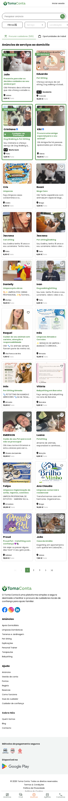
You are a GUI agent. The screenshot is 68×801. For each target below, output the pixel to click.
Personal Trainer (9, 647)
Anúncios (8, 619)
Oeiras (42, 154)
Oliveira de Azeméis (13, 453)
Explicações (7, 643)
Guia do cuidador (10, 699)
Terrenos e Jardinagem (13, 634)
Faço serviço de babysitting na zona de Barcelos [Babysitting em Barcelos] (50, 395)
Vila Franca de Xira (13, 353)
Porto (8, 154)
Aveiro (7, 203)
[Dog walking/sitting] (50, 271)
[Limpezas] (17, 173)
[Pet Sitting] (50, 60)
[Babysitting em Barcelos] (50, 373)
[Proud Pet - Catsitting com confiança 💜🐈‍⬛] (17, 523)
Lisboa (8, 95)
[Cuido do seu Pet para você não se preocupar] (17, 421)
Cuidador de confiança (13, 703)
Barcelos (42, 402)
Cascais (42, 96)
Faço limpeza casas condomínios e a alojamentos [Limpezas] (12, 196)
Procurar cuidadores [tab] (19, 36)
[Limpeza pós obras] (17, 271)
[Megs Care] (50, 173)
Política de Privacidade (34, 788)
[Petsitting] (50, 421)
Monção (42, 453)
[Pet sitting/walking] (50, 222)
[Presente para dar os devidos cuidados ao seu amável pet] (17, 61)
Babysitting (7, 656)
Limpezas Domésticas (12, 629)
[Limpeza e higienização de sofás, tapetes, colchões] (17, 472)
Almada (42, 353)
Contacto (6, 728)
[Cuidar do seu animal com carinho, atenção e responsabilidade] (17, 319)
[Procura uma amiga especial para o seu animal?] (51, 116)
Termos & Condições (34, 784)
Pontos (5, 681)
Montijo (8, 300)
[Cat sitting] (17, 222)
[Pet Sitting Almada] (17, 373)
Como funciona (9, 694)
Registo (5, 685)
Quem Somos (8, 719)
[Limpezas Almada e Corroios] (50, 319)
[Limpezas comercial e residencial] (50, 472)
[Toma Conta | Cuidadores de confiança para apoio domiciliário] (14, 3)
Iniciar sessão (58, 3)
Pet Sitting (7, 638)
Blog (4, 723)
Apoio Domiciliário (10, 625)
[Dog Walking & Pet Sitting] (17, 116)
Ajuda (6, 666)
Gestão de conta (10, 676)
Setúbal (8, 555)
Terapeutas (7, 652)
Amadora (9, 504)
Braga (41, 203)
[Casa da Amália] (50, 523)
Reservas (6, 690)
